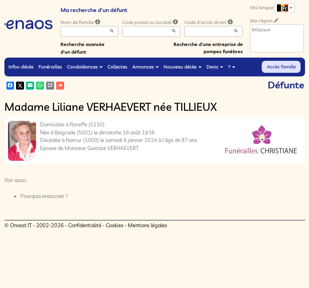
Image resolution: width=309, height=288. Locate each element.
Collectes (117, 67)
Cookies (114, 225)
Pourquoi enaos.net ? (44, 196)
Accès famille (281, 67)
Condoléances (85, 67)
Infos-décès (21, 67)
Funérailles (50, 67)
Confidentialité (84, 225)
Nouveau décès (183, 67)
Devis (214, 67)
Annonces (145, 67)
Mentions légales (147, 225)
